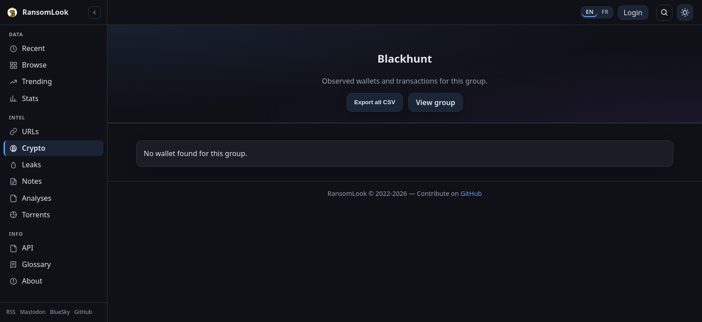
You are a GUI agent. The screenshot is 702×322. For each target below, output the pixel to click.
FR (605, 12)
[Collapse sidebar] (94, 12)
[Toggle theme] (685, 12)
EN (589, 12)
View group (435, 102)
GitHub (471, 193)
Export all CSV (374, 102)
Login (633, 12)
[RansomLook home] (45, 12)
